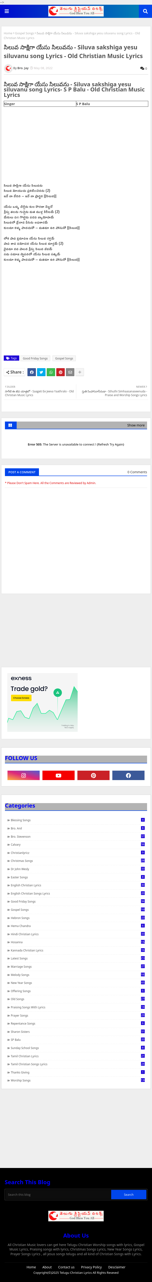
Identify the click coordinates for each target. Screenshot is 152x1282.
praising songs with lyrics (78, 1007)
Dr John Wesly (78, 869)
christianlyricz (78, 853)
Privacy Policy (91, 1267)
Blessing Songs (78, 820)
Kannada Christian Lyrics (78, 950)
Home (8, 33)
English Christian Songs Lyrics (78, 893)
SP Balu (78, 1039)
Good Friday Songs (35, 358)
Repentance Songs (78, 1023)
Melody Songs (78, 975)
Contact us (66, 1267)
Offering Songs (78, 991)
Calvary (78, 844)
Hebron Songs (78, 918)
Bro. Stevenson (78, 836)
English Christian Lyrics (78, 885)
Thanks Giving (78, 1072)
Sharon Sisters (78, 1032)
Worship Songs (78, 1080)
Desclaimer (116, 1267)
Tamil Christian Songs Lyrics (78, 1064)
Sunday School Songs (78, 1048)
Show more (136, 425)
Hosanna (78, 942)
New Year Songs (78, 983)
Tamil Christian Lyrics (78, 1056)
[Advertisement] (76, 633)
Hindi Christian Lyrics (78, 934)
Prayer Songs (78, 1015)
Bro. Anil (78, 828)
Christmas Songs (78, 861)
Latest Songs (78, 958)
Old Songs (78, 999)
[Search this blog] (58, 1194)
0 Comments (137, 472)
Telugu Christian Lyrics (76, 1272)
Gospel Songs (24, 33)
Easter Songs (78, 877)
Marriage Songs (78, 966)
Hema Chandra (78, 926)
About (47, 1267)
